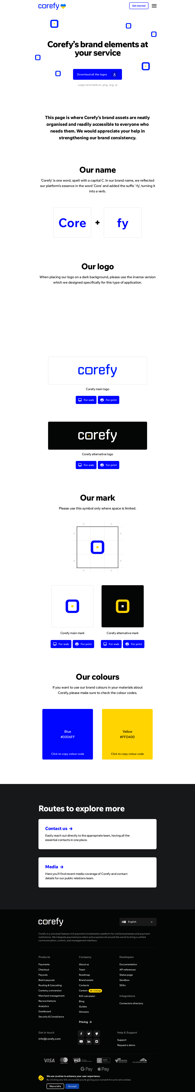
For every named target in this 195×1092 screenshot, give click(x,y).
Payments (44, 964)
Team (82, 969)
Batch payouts (46, 980)
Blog (81, 1001)
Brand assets (86, 980)
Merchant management (51, 995)
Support (121, 1039)
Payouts (43, 974)
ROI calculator (87, 996)
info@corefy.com (49, 1038)
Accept (72, 1086)
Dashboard (44, 1011)
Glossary (84, 1011)
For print (108, 409)
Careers (90, 990)
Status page (126, 974)
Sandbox (124, 980)
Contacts (84, 985)
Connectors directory (131, 1003)
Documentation (128, 964)
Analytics (43, 1006)
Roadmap (84, 974)
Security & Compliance (51, 1016)
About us (84, 964)
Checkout (43, 969)
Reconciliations (47, 1000)
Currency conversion (50, 990)
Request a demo (126, 1045)
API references (127, 969)
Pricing (84, 1022)
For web (86, 409)
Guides (83, 1006)
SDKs (122, 985)
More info (55, 1086)
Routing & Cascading (50, 985)
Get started (138, 5)
